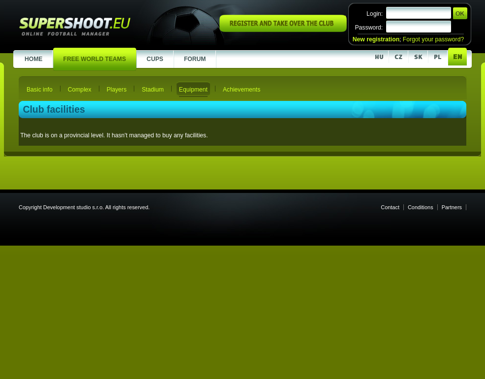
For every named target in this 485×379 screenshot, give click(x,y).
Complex (79, 89)
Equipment (193, 89)
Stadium (153, 89)
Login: (374, 13)
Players (117, 89)
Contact (390, 207)
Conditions (420, 207)
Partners (452, 207)
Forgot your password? (433, 39)
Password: (369, 27)
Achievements (241, 89)
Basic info (40, 89)
